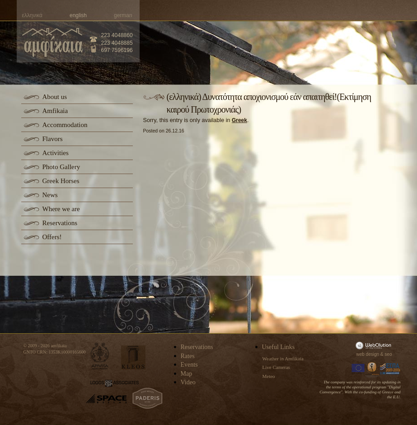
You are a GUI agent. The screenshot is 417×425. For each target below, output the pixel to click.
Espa (390, 369)
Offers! (52, 237)
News (50, 194)
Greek (239, 120)
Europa (358, 369)
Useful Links (278, 347)
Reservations (59, 223)
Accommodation (65, 124)
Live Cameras (276, 367)
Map (186, 373)
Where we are (61, 208)
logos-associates (114, 383)
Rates (188, 356)
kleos (133, 357)
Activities (55, 152)
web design (368, 354)
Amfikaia (55, 110)
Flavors (52, 138)
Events (189, 364)
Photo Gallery (61, 166)
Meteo (268, 376)
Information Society (372, 369)
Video (188, 382)
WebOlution (375, 345)
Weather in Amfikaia (283, 358)
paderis (147, 398)
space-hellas (106, 398)
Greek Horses (61, 180)
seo (388, 354)
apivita (100, 356)
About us (54, 96)
